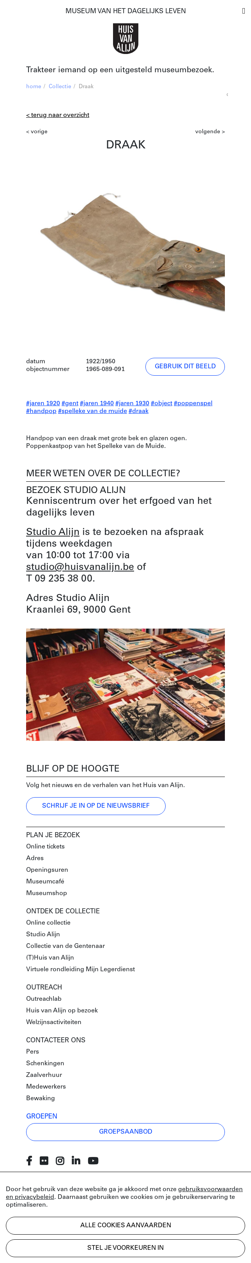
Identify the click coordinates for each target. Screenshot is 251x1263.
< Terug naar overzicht (57, 115)
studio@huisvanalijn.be (80, 567)
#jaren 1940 (97, 404)
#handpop (41, 411)
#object (161, 404)
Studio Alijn (53, 532)
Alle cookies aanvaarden (125, 1226)
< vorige (37, 132)
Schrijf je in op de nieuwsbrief (96, 806)
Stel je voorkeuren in (125, 1248)
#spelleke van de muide (92, 411)
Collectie (60, 87)
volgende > (210, 132)
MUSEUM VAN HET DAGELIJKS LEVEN (125, 11)
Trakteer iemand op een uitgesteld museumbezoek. (120, 70)
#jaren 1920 (43, 404)
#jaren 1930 (132, 404)
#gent (70, 404)
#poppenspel (193, 404)
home (33, 87)
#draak (138, 411)
